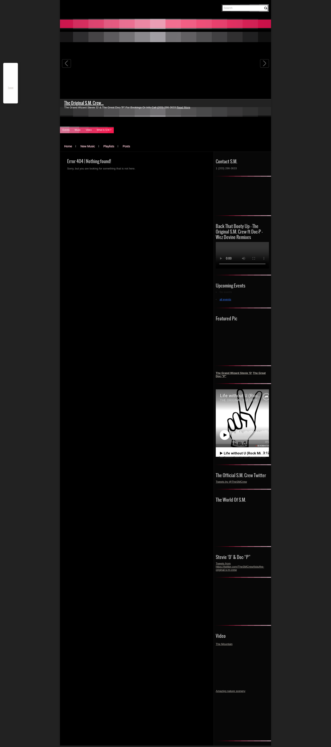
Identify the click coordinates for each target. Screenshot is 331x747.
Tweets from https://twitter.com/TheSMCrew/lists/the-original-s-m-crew (240, 566)
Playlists (108, 146)
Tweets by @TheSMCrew (231, 481)
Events (66, 130)
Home (68, 146)
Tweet (11, 88)
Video (89, 130)
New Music (87, 146)
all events (225, 299)
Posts (126, 146)
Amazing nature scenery (230, 691)
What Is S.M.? (104, 130)
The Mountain (224, 644)
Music (78, 130)
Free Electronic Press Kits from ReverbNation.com (242, 457)
